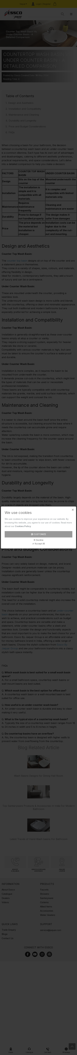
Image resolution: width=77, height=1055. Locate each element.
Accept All (38, 544)
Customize (38, 534)
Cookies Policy (23, 526)
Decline (38, 540)
